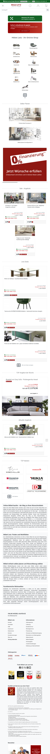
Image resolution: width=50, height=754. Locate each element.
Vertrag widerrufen (12, 639)
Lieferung (28, 624)
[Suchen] (47, 10)
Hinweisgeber (29, 641)
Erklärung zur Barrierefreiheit (33, 646)
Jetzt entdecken (25, 30)
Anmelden (10, 624)
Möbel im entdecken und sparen (25, 1)
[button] (30, 5)
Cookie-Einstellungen (31, 643)
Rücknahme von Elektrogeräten (33, 635)
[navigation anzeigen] (3, 5)
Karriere (10, 633)
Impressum (10, 628)
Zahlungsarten (29, 622)
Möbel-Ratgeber (30, 639)
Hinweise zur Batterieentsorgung (34, 633)
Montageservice (30, 628)
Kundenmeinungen (12, 635)
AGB (9, 626)
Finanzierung (29, 631)
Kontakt (10, 622)
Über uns (10, 637)
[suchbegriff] (23, 10)
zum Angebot (34, 393)
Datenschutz (11, 631)
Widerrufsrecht (29, 637)
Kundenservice (29, 626)
